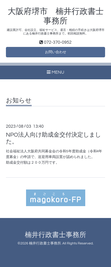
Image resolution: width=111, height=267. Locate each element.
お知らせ (19, 100)
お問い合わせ (55, 52)
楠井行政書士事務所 (55, 235)
